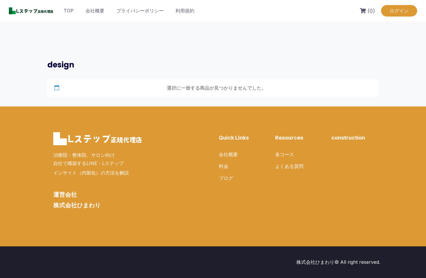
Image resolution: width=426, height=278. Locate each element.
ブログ (226, 178)
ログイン (399, 11)
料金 (223, 166)
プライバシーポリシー (140, 11)
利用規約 (184, 11)
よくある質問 (289, 166)
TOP (69, 11)
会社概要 (94, 11)
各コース (284, 154)
